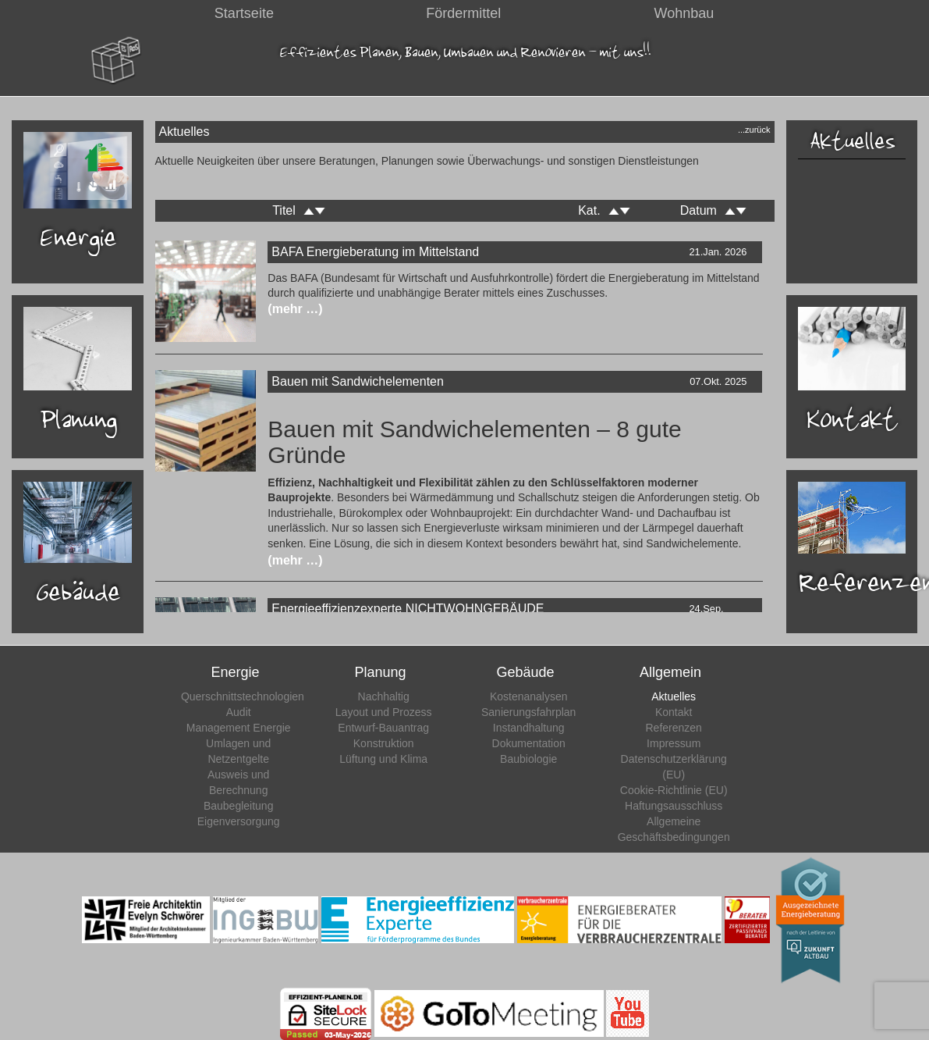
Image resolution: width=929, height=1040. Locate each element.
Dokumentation (529, 743)
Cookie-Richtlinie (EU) (674, 790)
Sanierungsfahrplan (528, 712)
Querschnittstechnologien (242, 696)
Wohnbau (684, 13)
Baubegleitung (239, 806)
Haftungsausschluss (673, 806)
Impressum (673, 743)
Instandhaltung (529, 727)
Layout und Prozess (383, 712)
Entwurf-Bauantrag (383, 727)
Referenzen (674, 727)
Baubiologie (528, 759)
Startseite (244, 13)
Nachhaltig (384, 696)
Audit (238, 712)
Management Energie (238, 727)
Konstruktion (383, 743)
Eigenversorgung (238, 821)
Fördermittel (463, 13)
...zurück (754, 129)
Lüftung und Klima (383, 759)
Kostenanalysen (529, 696)
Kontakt (673, 712)
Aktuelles (851, 140)
